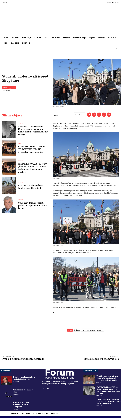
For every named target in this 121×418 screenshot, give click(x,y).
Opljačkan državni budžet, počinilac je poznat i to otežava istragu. (33, 205)
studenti (100, 330)
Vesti (13, 87)
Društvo (6, 87)
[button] (116, 48)
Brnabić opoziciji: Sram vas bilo (101, 359)
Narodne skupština (88, 330)
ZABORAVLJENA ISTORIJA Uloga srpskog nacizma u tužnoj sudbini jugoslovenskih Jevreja (33, 130)
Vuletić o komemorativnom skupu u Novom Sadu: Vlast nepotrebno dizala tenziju (107, 378)
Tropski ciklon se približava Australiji (23, 359)
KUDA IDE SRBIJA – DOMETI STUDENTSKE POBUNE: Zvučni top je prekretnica (32, 149)
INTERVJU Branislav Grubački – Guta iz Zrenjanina (21, 405)
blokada (77, 330)
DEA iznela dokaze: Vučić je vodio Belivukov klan (24, 378)
